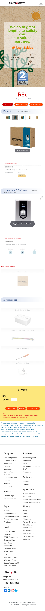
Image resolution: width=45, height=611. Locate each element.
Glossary (26, 539)
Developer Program (11, 516)
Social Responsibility (12, 563)
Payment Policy (9, 549)
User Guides (22, 47)
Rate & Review (21, 104)
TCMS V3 (26, 484)
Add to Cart (11, 408)
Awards (7, 475)
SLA (5, 554)
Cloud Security (9, 531)
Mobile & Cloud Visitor (31, 502)
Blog (25, 510)
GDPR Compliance (11, 537)
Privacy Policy (9, 551)
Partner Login (9, 496)
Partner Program (10, 498)
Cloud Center (28, 525)
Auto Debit (27, 528)
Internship (8, 483)
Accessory (30, 58)
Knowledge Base (10, 513)
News (25, 513)
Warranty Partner (10, 557)
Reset (21, 408)
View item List (36, 104)
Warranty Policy (10, 560)
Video (25, 516)
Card (25, 463)
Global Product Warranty (14, 59)
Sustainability (28, 533)
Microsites (27, 519)
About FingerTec (10, 458)
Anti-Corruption (10, 566)
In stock (21, 177)
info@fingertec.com (24, 427)
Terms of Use (9, 546)
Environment (28, 530)
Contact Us (8, 486)
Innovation (8, 469)
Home (8, 104)
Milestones (8, 463)
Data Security (9, 534)
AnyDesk (7, 522)
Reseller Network (30, 64)
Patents (7, 466)
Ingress (26, 481)
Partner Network (29, 522)
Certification (8, 472)
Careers (7, 480)
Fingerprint (27, 460)
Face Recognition (29, 458)
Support (7, 510)
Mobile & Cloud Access (32, 499)
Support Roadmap (11, 519)
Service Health (28, 536)
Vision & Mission (10, 460)
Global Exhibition (10, 478)
